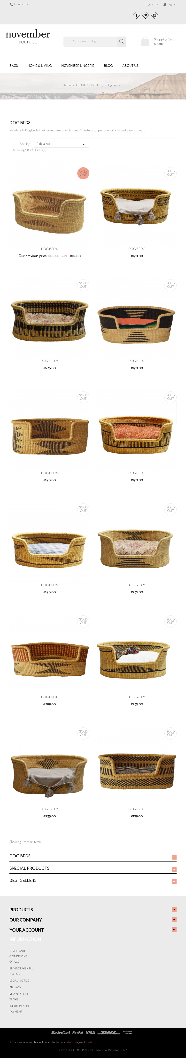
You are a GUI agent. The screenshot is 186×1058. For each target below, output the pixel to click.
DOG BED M (49, 361)
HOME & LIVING (39, 66)
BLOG (108, 66)
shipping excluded (79, 1042)
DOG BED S (49, 249)
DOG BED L (49, 697)
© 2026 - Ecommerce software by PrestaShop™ (93, 1050)
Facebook (136, 15)
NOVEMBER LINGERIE (77, 66)
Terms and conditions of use (18, 956)
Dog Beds (19, 856)
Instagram (154, 15)
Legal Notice (19, 981)
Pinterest (145, 15)
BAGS (13, 66)
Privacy (15, 987)
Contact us (21, 4)
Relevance (62, 144)
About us (130, 66)
